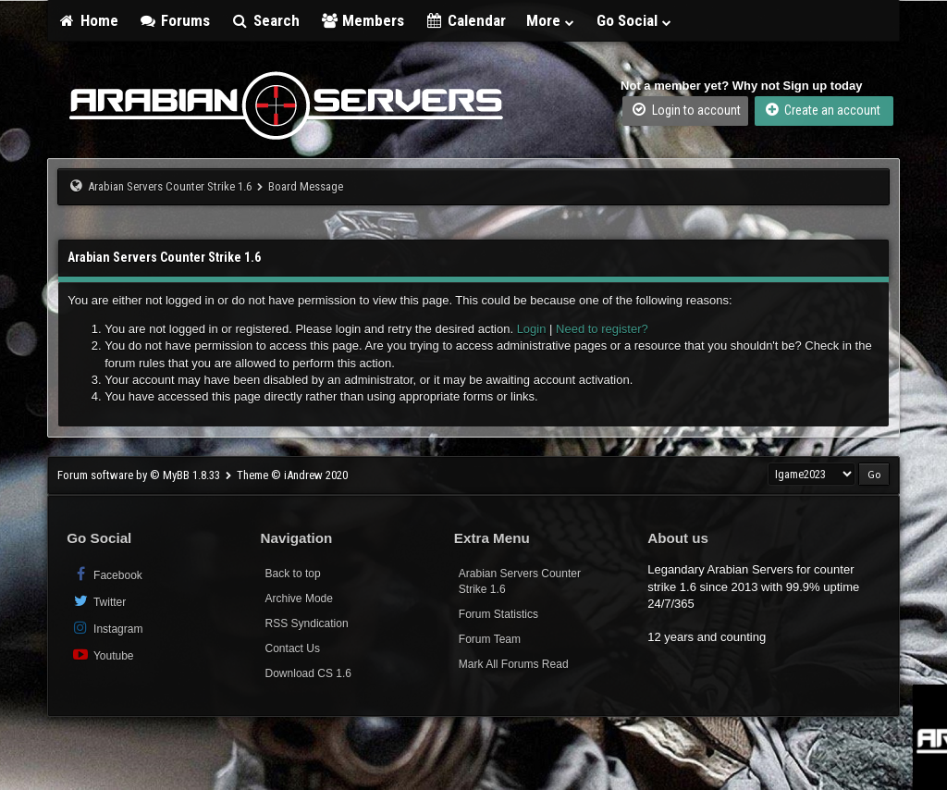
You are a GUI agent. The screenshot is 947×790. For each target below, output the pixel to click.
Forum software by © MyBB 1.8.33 (138, 475)
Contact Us (292, 648)
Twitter (98, 601)
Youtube (102, 654)
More (551, 20)
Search (265, 20)
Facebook (106, 574)
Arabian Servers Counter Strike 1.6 (170, 186)
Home (87, 20)
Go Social (634, 20)
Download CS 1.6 (308, 673)
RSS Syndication (307, 623)
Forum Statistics (498, 614)
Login (532, 329)
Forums (175, 20)
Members (362, 20)
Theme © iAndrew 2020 (292, 475)
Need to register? (602, 329)
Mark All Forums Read (514, 664)
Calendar (465, 20)
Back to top (293, 573)
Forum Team (490, 639)
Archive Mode (299, 598)
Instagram (106, 628)
